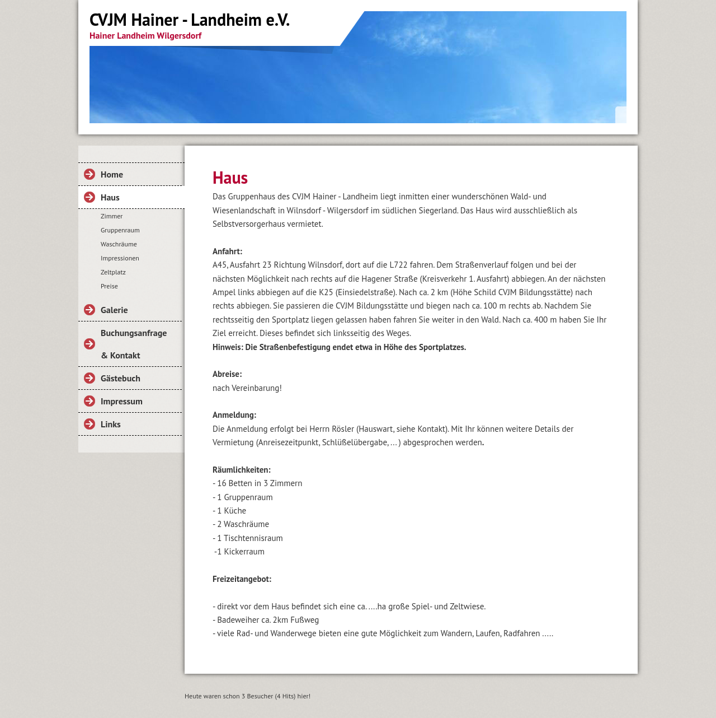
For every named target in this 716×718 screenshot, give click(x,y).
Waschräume (119, 244)
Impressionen (120, 258)
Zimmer (112, 216)
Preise (109, 286)
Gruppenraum (120, 230)
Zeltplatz (113, 272)
